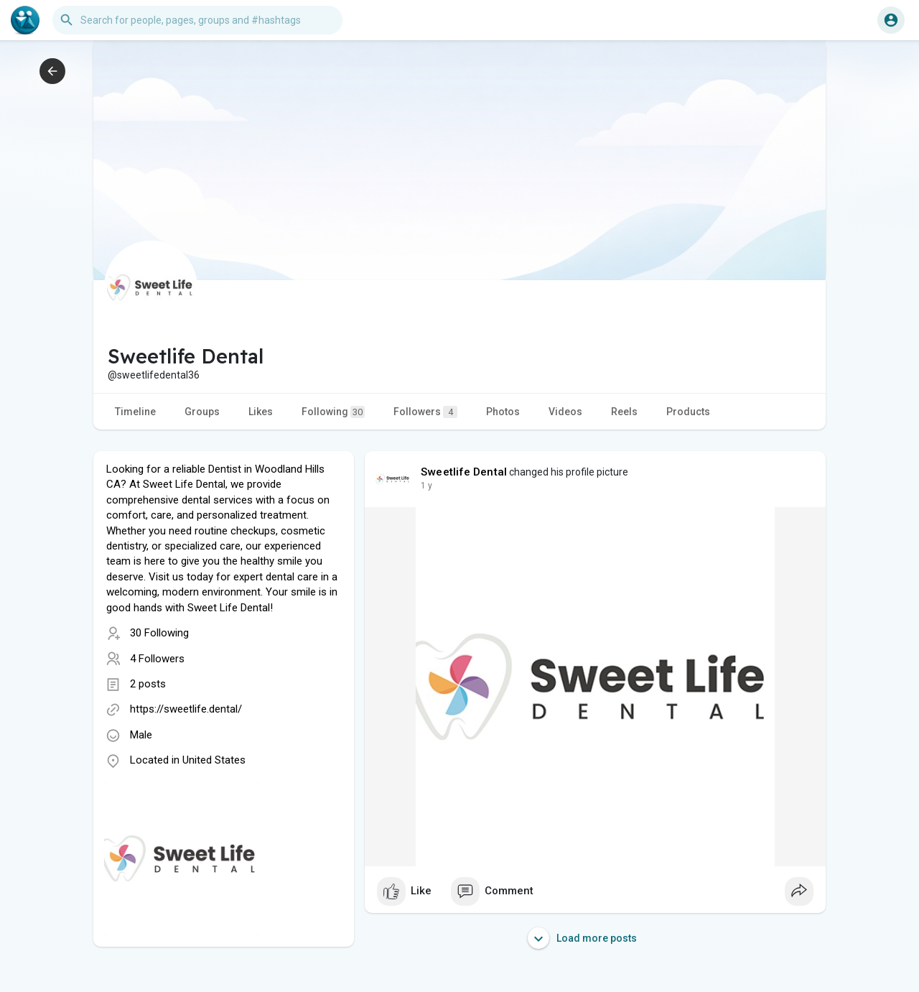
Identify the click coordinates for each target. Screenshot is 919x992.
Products (688, 411)
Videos (565, 411)
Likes (260, 411)
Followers (425, 412)
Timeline (135, 411)
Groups (202, 411)
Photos (503, 411)
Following (333, 412)
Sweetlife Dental (464, 471)
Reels (624, 411)
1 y (426, 486)
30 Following (159, 632)
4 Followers (157, 658)
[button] (197, 20)
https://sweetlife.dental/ (186, 709)
